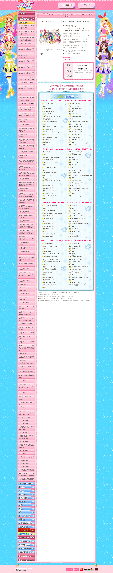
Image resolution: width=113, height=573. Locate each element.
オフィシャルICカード (26, 540)
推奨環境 (76, 569)
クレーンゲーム (26, 515)
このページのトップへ (56, 562)
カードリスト (66, 6)
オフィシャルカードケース (26, 551)
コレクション (26, 526)
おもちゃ (26, 486)
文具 (26, 508)
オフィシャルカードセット (26, 548)
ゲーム (26, 490)
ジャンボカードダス (26, 483)
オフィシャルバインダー (26, 544)
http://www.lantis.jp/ (67, 59)
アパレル (26, 501)
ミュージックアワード (26, 530)
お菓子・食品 (26, 497)
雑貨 (26, 504)
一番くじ (26, 519)
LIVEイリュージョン (26, 533)
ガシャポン (26, 494)
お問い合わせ (69, 569)
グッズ (86, 6)
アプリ (26, 522)
